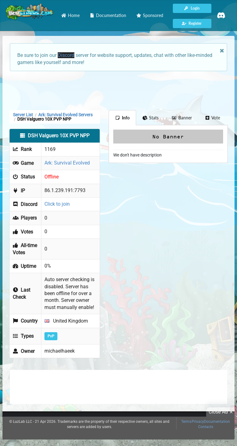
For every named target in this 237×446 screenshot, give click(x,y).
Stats (151, 117)
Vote (212, 117)
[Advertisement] (118, 90)
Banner (182, 117)
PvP (51, 336)
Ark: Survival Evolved (67, 163)
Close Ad (222, 412)
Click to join (57, 204)
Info (122, 117)
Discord (66, 55)
